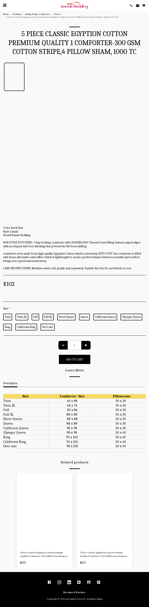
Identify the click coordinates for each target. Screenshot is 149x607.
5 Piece (57, 14)
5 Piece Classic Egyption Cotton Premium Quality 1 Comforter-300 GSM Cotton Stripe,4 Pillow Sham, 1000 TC (43, 554)
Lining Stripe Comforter (37, 14)
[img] (45, 510)
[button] (4, 5)
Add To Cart (74, 359)
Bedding (17, 14)
